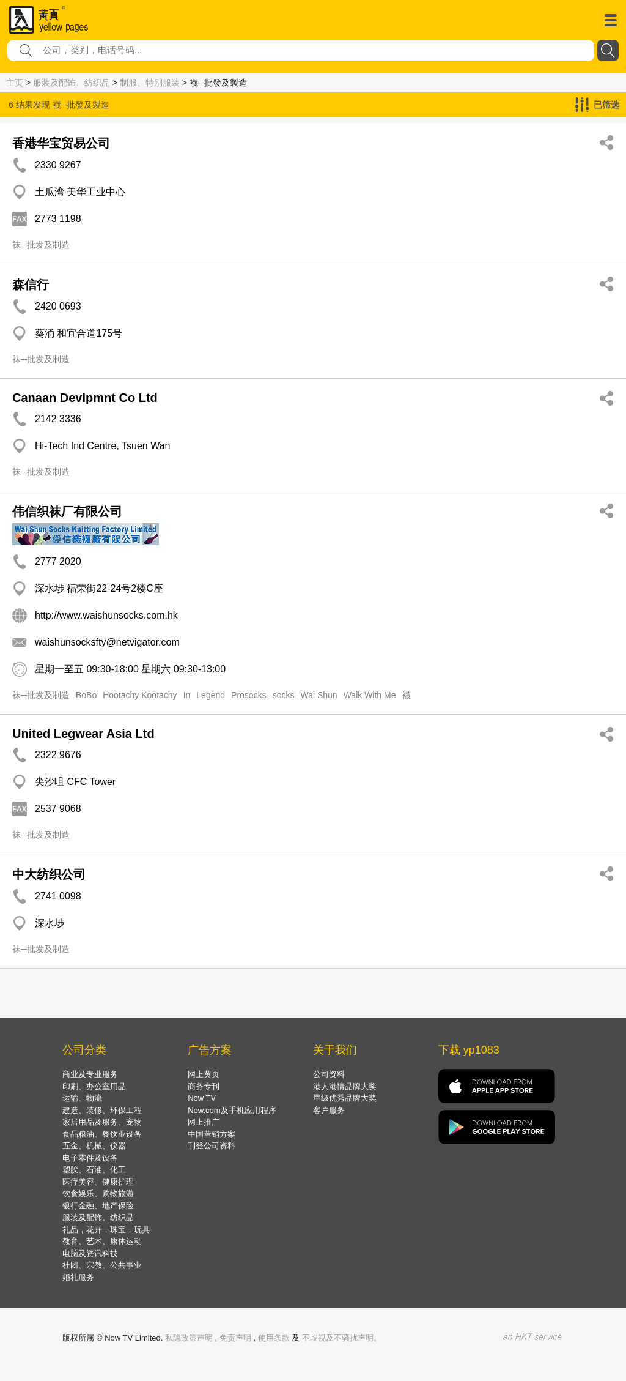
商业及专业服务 (90, 1074)
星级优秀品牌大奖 (345, 1098)
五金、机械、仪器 (94, 1145)
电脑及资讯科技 (90, 1253)
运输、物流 (82, 1098)
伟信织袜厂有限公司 (67, 511)
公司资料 (329, 1074)
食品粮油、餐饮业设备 (102, 1134)
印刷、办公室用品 (94, 1086)
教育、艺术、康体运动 (102, 1241)
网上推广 (203, 1121)
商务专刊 (203, 1086)
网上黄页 (203, 1074)
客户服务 (329, 1110)
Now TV (202, 1098)
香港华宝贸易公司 (61, 143)
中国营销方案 (211, 1134)
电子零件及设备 (90, 1158)
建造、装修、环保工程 (102, 1110)
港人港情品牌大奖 (345, 1086)
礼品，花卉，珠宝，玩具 (106, 1229)
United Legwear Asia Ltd (83, 733)
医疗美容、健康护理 (98, 1181)
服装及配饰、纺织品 (71, 82)
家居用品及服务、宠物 (102, 1121)
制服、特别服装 (150, 82)
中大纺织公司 (49, 874)
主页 (14, 82)
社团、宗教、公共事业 (102, 1265)
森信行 (30, 284)
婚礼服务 (78, 1277)
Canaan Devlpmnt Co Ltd (85, 397)
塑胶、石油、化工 (94, 1169)
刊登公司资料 (211, 1145)
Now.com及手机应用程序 (232, 1110)
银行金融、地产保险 (98, 1205)
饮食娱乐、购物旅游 (98, 1193)
